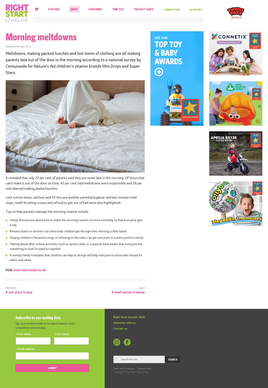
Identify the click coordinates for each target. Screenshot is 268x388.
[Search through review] (139, 359)
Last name (62, 334)
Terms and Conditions (124, 368)
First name (24, 334)
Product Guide (144, 9)
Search (172, 359)
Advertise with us (124, 323)
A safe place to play (19, 292)
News (74, 9)
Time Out (118, 9)
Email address (26, 349)
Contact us (120, 328)
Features (54, 9)
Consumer (95, 9)
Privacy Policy (144, 368)
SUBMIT (52, 368)
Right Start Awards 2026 (129, 317)
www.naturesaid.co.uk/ (29, 270)
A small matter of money (128, 292)
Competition (172, 9)
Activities (196, 9)
